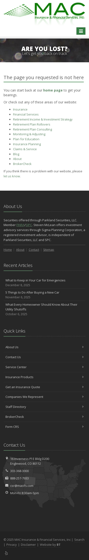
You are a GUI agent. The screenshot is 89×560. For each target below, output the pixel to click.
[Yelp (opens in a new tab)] (6, 553)
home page (53, 90)
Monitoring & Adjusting (29, 134)
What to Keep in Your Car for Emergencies (44, 282)
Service (25, 149)
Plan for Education (26, 139)
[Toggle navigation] (80, 31)
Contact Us (44, 357)
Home (8, 250)
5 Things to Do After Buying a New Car (44, 294)
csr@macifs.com (21, 485)
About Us (44, 347)
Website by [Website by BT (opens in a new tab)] (50, 544)
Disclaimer (28, 544)
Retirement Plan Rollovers (31, 124)
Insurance (20, 109)
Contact (34, 250)
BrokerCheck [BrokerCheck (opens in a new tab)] (22, 164)
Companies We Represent (44, 397)
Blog (16, 154)
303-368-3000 (19, 471)
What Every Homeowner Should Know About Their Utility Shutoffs (44, 309)
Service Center (44, 367)
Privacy (11, 544)
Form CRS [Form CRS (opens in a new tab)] (44, 427)
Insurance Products (44, 377)
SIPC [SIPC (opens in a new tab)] (29, 225)
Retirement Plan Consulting (32, 129)
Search (79, 539)
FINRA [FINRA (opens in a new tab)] (20, 225)
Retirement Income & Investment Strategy (43, 119)
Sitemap (48, 250)
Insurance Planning (27, 144)
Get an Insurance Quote (44, 387)
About (17, 159)
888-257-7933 (19, 478)
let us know (12, 176)
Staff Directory (44, 407)
